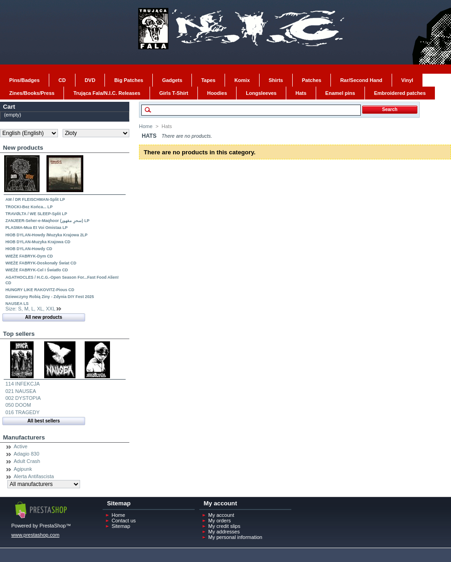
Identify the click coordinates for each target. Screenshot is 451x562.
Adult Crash (27, 461)
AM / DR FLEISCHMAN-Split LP (35, 199)
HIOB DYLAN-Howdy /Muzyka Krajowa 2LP (46, 235)
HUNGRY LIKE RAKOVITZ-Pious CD (40, 289)
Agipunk (23, 469)
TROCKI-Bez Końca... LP (29, 207)
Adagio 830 (27, 454)
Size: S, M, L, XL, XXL (30, 308)
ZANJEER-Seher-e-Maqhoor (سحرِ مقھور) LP (48, 220)
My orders (219, 520)
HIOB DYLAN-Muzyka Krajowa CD (38, 242)
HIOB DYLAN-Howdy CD (29, 248)
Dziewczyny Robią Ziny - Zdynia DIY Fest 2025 (50, 296)
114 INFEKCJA (23, 383)
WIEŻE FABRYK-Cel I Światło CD (37, 270)
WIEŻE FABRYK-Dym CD (29, 256)
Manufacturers (24, 437)
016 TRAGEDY (23, 412)
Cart (9, 106)
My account (221, 515)
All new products (43, 317)
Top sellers (19, 333)
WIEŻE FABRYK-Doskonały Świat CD (41, 263)
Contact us (124, 520)
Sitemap (121, 526)
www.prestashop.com (36, 535)
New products (23, 147)
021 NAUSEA (21, 391)
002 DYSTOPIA (23, 398)
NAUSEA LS (17, 303)
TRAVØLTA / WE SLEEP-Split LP (36, 213)
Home (145, 126)
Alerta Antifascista (34, 476)
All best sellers (43, 420)
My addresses (224, 531)
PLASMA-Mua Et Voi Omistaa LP (37, 227)
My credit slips (224, 526)
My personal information (235, 537)
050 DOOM (18, 405)
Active (21, 446)
